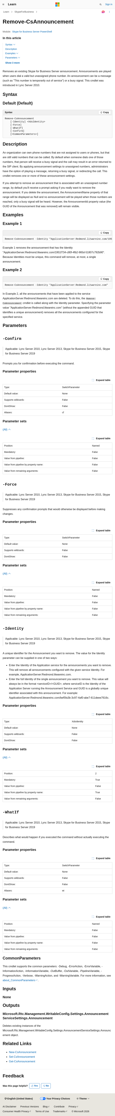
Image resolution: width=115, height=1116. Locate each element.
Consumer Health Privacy (16, 1111)
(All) (7, 429)
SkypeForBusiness (24, 11)
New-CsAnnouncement (22, 1052)
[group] (57, 239)
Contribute (59, 1106)
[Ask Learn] (103, 12)
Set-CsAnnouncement (22, 1056)
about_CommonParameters (19, 980)
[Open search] (100, 4)
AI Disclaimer (9, 1106)
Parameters (12, 57)
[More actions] (109, 12)
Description (11, 49)
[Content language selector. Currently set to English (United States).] (19, 1098)
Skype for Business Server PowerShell (32, 31)
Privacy (72, 1106)
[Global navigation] (3, 4)
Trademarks (59, 1111)
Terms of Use (42, 1111)
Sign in (108, 4)
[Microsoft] (57, 4)
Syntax (10, 44)
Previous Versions (29, 1106)
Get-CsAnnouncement (22, 1061)
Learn (6, 11)
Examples (11, 53)
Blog (45, 1106)
